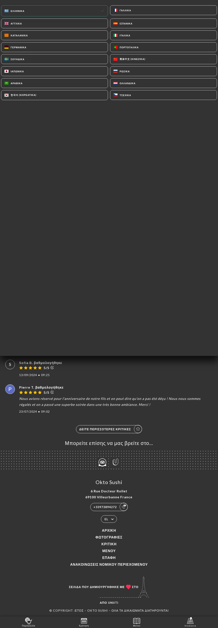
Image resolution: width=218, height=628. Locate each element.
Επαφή (109, 558)
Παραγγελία (28, 622)
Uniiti (113, 602)
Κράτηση (84, 622)
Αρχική (109, 530)
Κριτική (108, 544)
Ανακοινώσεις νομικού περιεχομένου (109, 564)
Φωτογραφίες (109, 537)
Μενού (109, 551)
